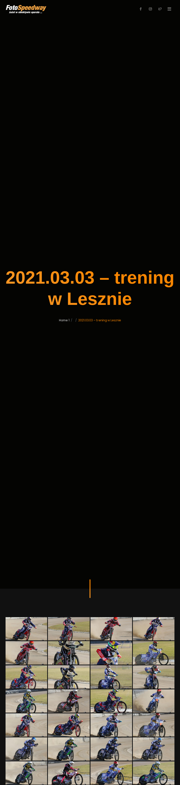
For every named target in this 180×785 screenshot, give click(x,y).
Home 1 (60, 335)
